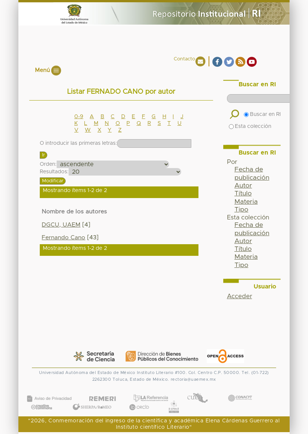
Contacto (184, 59)
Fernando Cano (63, 237)
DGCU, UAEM (61, 225)
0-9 (78, 116)
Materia (246, 201)
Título (243, 193)
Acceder (239, 296)
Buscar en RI (262, 114)
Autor (243, 185)
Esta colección (250, 126)
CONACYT (240, 390)
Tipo (241, 209)
